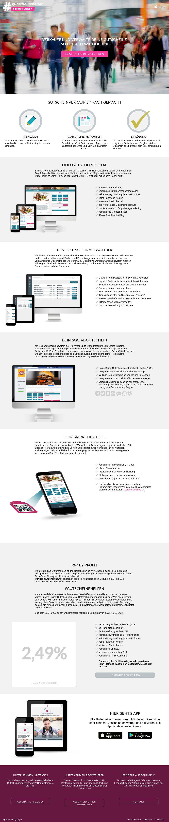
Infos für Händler (134, 820)
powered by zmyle (12, 820)
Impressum (147, 820)
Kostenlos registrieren (84, 54)
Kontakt (138, 801)
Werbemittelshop (132, 489)
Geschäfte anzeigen (30, 801)
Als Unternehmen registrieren (84, 803)
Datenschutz (159, 820)
